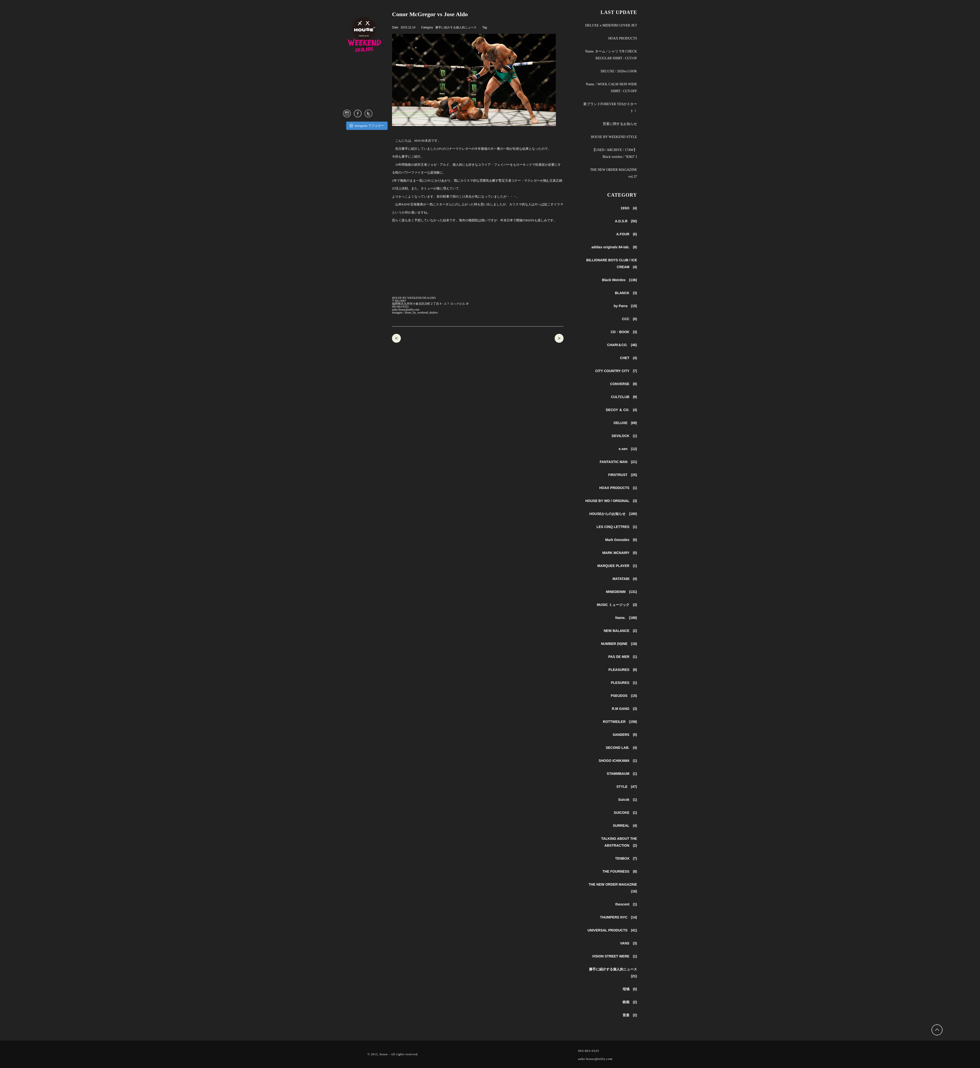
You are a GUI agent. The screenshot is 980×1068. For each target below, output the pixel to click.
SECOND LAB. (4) (621, 748)
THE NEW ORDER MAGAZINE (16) (612, 887)
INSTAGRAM (353, 95)
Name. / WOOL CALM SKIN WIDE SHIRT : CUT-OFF (611, 87)
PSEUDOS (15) (624, 696)
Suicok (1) (627, 800)
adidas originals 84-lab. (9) (614, 247)
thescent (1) (626, 904)
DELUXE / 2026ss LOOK (619, 71)
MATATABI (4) (624, 579)
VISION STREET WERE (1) (614, 956)
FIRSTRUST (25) (622, 475)
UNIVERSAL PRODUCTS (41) (612, 930)
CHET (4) (628, 358)
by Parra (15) (625, 306)
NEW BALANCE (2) (620, 631)
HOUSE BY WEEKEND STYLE (614, 137)
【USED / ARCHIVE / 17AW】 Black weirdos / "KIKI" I (614, 153)
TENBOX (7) (626, 858)
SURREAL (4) (625, 826)
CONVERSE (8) (623, 384)
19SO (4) (629, 208)
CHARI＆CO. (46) (622, 345)
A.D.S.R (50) (626, 221)
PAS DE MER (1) (622, 657)
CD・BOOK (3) (624, 332)
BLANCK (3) (626, 293)
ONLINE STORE (354, 103)
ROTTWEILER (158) (620, 722)
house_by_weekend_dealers (421, 312)
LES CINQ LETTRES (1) (617, 527)
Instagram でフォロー (367, 125)
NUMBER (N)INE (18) (619, 644)
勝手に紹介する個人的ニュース (456, 27)
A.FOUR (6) (626, 234)
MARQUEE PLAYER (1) (617, 566)
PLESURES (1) (624, 683)
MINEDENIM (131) (621, 592)
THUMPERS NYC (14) (618, 917)
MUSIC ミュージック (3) (617, 605)
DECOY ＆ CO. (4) (621, 410)
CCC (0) (629, 319)
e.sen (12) (628, 449)
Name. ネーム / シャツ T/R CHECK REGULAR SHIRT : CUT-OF (611, 55)
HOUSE (367, 32)
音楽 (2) (630, 1015)
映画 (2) (630, 1002)
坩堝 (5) (630, 989)
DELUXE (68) (625, 423)
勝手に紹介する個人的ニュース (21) (613, 972)
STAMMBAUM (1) (622, 774)
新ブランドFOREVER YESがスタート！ (610, 107)
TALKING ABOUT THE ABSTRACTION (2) (619, 842)
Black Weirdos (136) (619, 280)
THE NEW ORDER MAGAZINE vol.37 (613, 173)
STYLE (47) (626, 787)
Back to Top (937, 1030)
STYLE (348, 87)
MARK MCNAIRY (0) (619, 553)
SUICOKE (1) (625, 813)
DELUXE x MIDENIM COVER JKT (611, 25)
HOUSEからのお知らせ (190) (613, 514)
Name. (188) (626, 618)
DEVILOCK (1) (624, 436)
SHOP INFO (351, 80)
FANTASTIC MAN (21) (618, 462)
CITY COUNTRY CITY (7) (616, 371)
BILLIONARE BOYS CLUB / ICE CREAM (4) (611, 263)
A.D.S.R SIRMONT (396, 338)
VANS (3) (628, 943)
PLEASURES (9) (622, 670)
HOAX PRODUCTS (622, 38)
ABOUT (348, 72)
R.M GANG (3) (624, 709)
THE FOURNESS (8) (619, 871)
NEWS (347, 64)
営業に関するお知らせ (620, 124)
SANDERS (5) (624, 735)
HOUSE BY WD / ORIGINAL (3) (611, 501)
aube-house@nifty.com (405, 309)
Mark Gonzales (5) (621, 540)
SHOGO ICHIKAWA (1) (618, 761)
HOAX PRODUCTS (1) (618, 488)
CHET (559, 338)
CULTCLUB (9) (624, 397)
